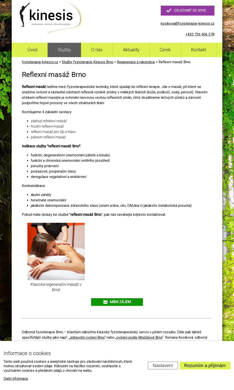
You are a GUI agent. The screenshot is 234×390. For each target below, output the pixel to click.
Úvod (32, 49)
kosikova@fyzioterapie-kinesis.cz (187, 23)
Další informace (16, 378)
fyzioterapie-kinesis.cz (40, 62)
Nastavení (163, 365)
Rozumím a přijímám (205, 365)
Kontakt (198, 49)
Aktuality (131, 49)
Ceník (165, 49)
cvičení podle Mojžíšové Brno (139, 337)
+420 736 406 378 (199, 34)
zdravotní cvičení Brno (87, 337)
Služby (64, 49)
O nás (97, 49)
